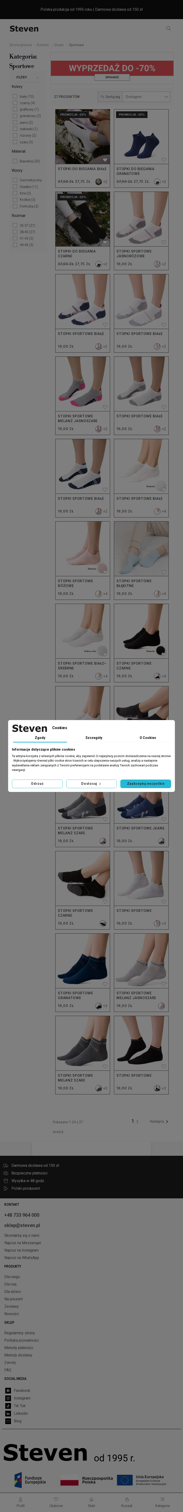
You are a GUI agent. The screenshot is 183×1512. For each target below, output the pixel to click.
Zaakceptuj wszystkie (146, 784)
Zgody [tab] (40, 738)
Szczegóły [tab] (94, 738)
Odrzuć (37, 784)
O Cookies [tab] (148, 738)
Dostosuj (91, 784)
